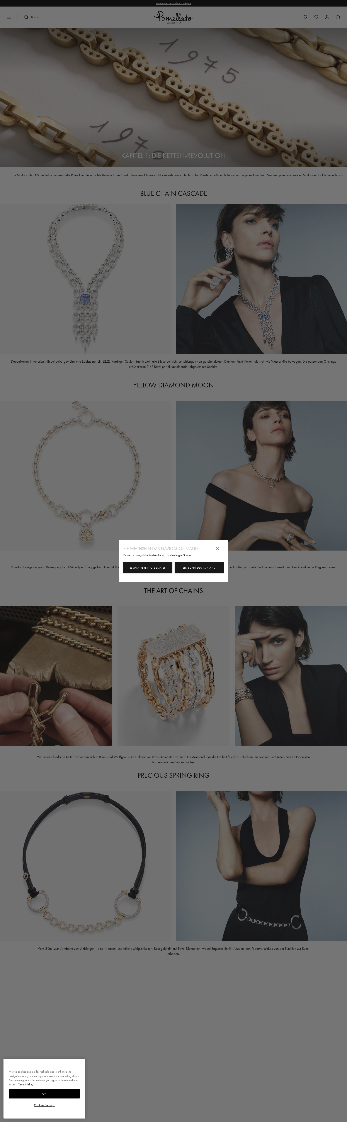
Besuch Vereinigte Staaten (148, 567)
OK (44, 1093)
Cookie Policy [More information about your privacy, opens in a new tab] (25, 1084)
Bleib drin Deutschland (199, 567)
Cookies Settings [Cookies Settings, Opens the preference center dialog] (44, 1105)
